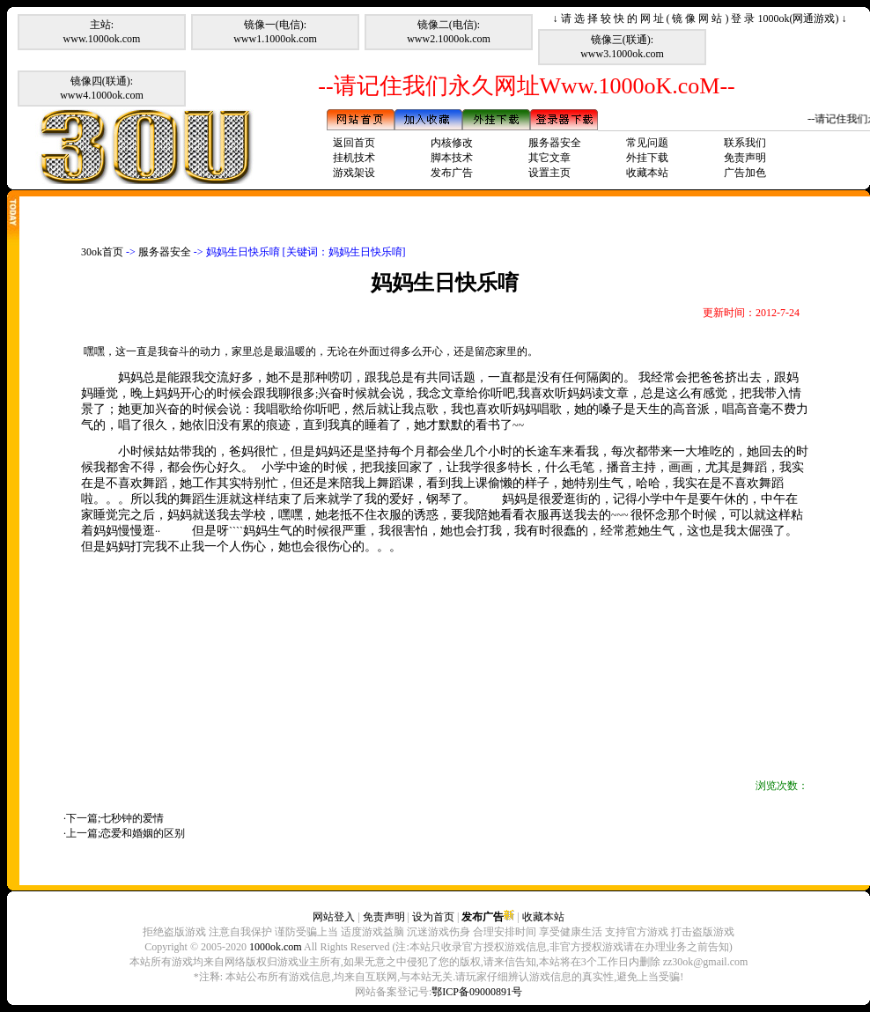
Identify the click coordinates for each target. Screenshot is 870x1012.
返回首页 (354, 143)
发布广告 (452, 172)
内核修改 (452, 143)
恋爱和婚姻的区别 (142, 833)
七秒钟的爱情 (132, 818)
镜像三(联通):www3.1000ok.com (622, 46)
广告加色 (745, 172)
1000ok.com (275, 947)
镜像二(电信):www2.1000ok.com (448, 31)
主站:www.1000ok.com (102, 31)
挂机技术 (354, 157)
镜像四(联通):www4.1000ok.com (102, 88)
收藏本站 (647, 172)
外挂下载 (647, 157)
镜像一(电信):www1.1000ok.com (275, 31)
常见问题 (647, 143)
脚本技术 (452, 157)
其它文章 (549, 157)
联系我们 (745, 143)
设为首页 (433, 917)
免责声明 (745, 157)
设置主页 (549, 172)
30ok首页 (102, 252)
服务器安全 (554, 143)
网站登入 (334, 917)
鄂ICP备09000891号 (476, 992)
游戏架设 (354, 172)
